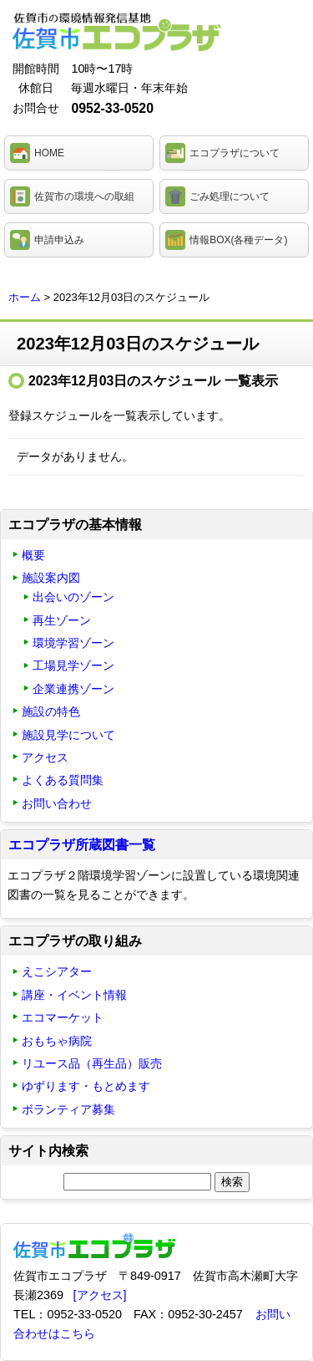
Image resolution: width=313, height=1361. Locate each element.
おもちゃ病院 (57, 1041)
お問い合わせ (57, 803)
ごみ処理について (229, 196)
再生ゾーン (62, 620)
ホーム (24, 297)
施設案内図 (51, 577)
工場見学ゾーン (73, 665)
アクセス (45, 757)
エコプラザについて (234, 153)
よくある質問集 (62, 780)
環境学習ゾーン (73, 643)
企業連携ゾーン (73, 689)
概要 (33, 555)
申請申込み (59, 240)
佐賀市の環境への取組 (84, 196)
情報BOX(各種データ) (238, 240)
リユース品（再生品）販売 (92, 1063)
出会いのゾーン (73, 597)
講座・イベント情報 (74, 995)
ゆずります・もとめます (86, 1086)
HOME (49, 153)
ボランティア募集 (68, 1109)
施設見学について (68, 735)
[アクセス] (100, 1295)
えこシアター (57, 971)
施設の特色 (51, 711)
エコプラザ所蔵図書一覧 (81, 845)
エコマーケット (62, 1017)
